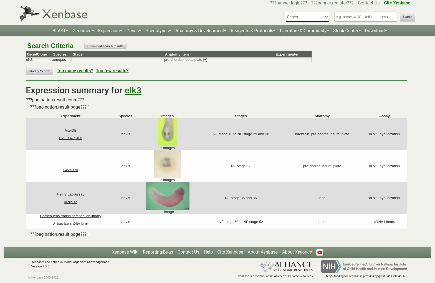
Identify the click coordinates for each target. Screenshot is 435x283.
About (297, 252)
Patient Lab (70, 170)
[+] (205, 59)
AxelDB (71, 130)
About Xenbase (263, 252)
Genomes (81, 30)
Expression (109, 30)
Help (208, 252)
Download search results (105, 46)
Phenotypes (157, 30)
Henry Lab (70, 202)
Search (407, 17)
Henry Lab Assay (70, 194)
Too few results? (112, 70)
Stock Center (345, 30)
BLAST (59, 30)
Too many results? (75, 70)
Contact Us (369, 3)
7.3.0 (45, 266)
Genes (133, 30)
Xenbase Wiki (125, 252)
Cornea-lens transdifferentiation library (70, 216)
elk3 (133, 90)
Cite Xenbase (230, 252)
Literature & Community (303, 30)
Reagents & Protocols (252, 30)
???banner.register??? (332, 3)
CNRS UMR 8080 (70, 138)
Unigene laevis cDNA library (70, 223)
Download (375, 30)
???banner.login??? (288, 3)
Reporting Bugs (158, 252)
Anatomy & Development (200, 30)
